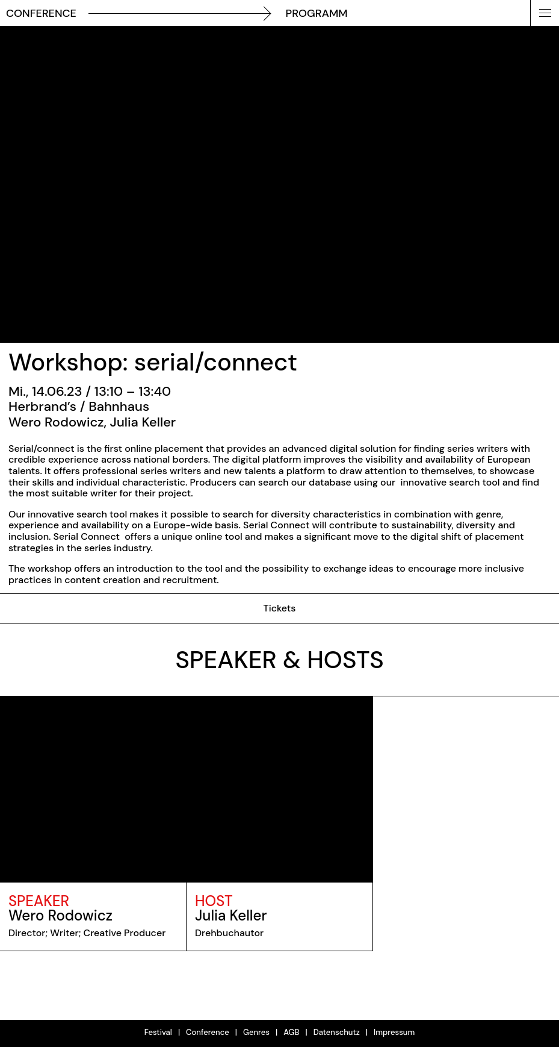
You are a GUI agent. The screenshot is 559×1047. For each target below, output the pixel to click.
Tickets (279, 608)
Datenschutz (336, 1032)
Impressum (394, 1032)
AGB (291, 1032)
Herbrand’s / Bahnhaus (78, 406)
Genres (256, 1032)
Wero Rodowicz (60, 915)
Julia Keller (231, 915)
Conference (207, 1032)
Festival (158, 1032)
